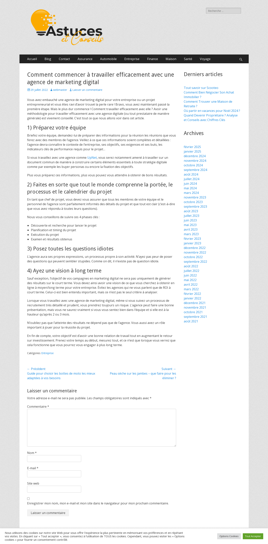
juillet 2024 (191, 179)
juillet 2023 (191, 216)
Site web (33, 483)
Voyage (205, 59)
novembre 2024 (195, 161)
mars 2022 (191, 289)
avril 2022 (191, 284)
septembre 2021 (195, 317)
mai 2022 (190, 280)
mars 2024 (191, 193)
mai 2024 (190, 188)
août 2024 (191, 174)
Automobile (108, 59)
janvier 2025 (192, 151)
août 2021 (191, 321)
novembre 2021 (195, 307)
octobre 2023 (193, 202)
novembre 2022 (195, 252)
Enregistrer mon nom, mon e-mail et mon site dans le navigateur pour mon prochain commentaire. (98, 503)
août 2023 (191, 211)
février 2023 (192, 239)
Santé (188, 59)
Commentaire (38, 406)
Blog (48, 59)
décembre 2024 (195, 156)
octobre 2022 (193, 257)
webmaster (60, 90)
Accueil (32, 59)
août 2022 (191, 266)
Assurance (85, 59)
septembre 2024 (195, 170)
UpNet (92, 157)
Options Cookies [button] (229, 536)
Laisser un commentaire (87, 90)
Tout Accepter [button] (253, 536)
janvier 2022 (192, 298)
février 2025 (192, 147)
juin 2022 (190, 275)
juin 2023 (190, 220)
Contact (64, 59)
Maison (171, 59)
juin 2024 (190, 183)
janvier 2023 (192, 243)
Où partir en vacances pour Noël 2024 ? (212, 111)
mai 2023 (190, 225)
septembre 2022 (195, 261)
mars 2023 (191, 234)
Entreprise (131, 59)
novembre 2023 (195, 197)
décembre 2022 (195, 248)
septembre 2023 (195, 206)
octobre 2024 (193, 165)
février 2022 (192, 294)
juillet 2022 (191, 271)
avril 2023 (191, 229)
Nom (32, 453)
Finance (152, 59)
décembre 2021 (195, 303)
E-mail (32, 468)
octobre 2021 (193, 312)
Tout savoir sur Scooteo (201, 88)
